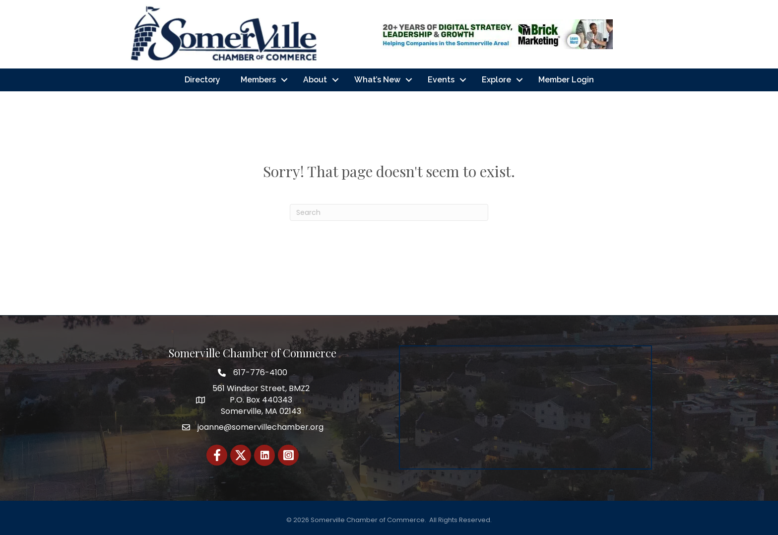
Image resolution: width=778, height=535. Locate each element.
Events (441, 79)
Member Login (566, 79)
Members (258, 79)
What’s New (377, 79)
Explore (496, 79)
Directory (202, 79)
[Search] (389, 212)
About (315, 79)
